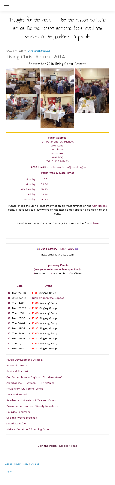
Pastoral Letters (16, 365)
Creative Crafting (16, 423)
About (8, 463)
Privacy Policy (21, 463)
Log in (8, 471)
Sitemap (35, 463)
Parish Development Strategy (24, 359)
